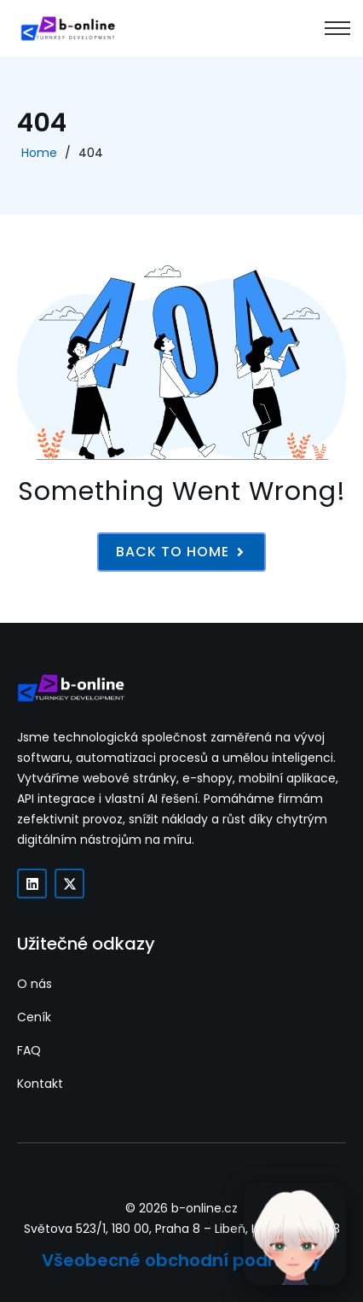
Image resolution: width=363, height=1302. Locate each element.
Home (39, 152)
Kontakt (40, 1083)
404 (90, 153)
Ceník (34, 1017)
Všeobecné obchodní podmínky (181, 1260)
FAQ (29, 1050)
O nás (34, 983)
